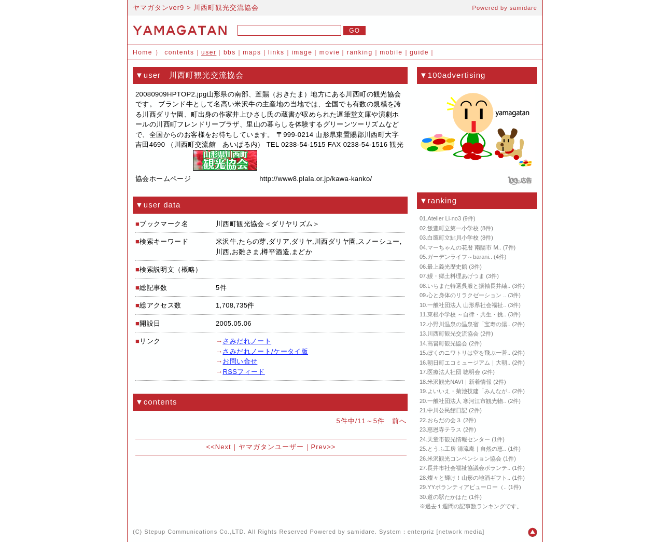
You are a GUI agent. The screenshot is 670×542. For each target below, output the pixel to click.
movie (329, 52)
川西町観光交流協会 (453, 333)
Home (142, 52)
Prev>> (323, 447)
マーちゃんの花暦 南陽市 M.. (464, 247)
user (208, 52)
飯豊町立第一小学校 (453, 228)
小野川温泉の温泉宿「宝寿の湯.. (468, 324)
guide (419, 52)
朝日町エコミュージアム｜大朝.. (468, 362)
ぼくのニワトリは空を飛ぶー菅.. (468, 353)
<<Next (218, 447)
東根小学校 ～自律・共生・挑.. (466, 314)
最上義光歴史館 (447, 266)
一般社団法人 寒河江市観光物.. (466, 401)
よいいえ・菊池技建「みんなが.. (468, 391)
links (276, 52)
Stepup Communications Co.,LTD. (195, 532)
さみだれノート (246, 341)
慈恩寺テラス (444, 429)
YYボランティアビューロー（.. (467, 487)
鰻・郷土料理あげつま (455, 276)
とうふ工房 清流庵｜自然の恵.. (466, 449)
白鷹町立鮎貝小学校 (453, 237)
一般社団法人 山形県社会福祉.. (466, 305)
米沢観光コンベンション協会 (464, 458)
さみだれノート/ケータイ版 (265, 351)
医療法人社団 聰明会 (453, 372)
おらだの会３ (444, 420)
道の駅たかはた (447, 497)
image (301, 52)
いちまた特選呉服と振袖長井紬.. (468, 286)
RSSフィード (243, 372)
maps (252, 52)
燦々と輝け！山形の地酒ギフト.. (468, 478)
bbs (230, 52)
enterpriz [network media (445, 532)
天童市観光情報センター (458, 439)
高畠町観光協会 (447, 343)
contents (179, 52)
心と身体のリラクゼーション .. (466, 295)
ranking (360, 52)
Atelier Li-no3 (444, 218)
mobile (391, 52)
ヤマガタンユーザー (271, 447)
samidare (523, 8)
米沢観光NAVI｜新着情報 (459, 382)
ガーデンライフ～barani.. (459, 257)
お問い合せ (239, 361)
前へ (399, 421)
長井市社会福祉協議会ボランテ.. (468, 468)
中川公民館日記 (447, 410)
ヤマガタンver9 (158, 7)
